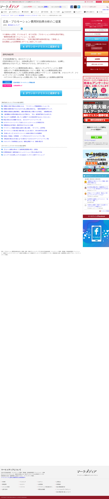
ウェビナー (79, 12)
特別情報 (46, 12)
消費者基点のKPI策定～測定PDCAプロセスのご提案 (18, 125)
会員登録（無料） (96, 54)
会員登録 (106, 1)
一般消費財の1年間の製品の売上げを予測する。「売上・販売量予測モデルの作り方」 (28, 114)
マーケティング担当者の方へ (45, 486)
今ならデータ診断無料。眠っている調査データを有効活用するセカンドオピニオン (27, 117)
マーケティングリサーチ (31, 15)
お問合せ (58, 481)
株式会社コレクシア (14, 25)
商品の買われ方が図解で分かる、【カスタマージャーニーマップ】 (22, 119)
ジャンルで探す (6, 486)
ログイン (99, 1)
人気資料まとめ (15, 12)
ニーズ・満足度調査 (19, 15)
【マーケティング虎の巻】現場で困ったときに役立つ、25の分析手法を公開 (25, 130)
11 (60, 7)
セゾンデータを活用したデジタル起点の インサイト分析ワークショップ (24, 155)
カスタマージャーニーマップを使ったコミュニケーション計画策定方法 (23, 122)
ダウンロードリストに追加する (41, 46)
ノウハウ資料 (56, 12)
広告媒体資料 (67, 12)
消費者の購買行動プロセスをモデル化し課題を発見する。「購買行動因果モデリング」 (28, 109)
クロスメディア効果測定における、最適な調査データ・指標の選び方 (23, 141)
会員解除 (97, 59)
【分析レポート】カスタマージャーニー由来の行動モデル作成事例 (22, 133)
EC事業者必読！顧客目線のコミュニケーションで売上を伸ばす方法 (22, 152)
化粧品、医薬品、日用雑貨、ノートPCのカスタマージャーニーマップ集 (24, 136)
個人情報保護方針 (60, 486)
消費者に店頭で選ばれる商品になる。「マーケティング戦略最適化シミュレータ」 (27, 106)
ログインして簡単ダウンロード (96, 39)
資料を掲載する (90, 12)
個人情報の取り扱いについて (63, 492)
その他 (100, 12)
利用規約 (58, 484)
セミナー (22, 484)
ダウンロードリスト (97, 64)
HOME (5, 12)
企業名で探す (105, 9)
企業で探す (5, 489)
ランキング (36, 12)
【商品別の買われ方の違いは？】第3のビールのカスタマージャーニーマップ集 (26, 138)
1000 (45, 7)
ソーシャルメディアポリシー (63, 489)
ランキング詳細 (105, 211)
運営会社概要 (90, 1)
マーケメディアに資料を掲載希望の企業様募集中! (13, 477)
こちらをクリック (96, 48)
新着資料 (26, 12)
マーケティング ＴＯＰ (7, 15)
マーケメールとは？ (90, 140)
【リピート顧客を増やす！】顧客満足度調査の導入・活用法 (20, 149)
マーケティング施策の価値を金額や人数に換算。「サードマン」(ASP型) (24, 128)
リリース (22, 486)
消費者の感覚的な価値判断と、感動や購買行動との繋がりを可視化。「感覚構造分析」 (28, 111)
